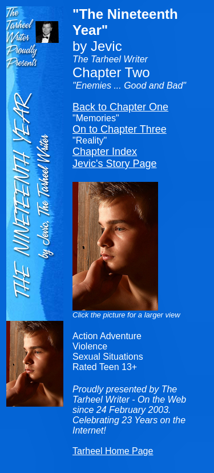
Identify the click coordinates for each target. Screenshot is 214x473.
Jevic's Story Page (114, 163)
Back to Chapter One (120, 107)
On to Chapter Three (119, 129)
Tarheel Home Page (112, 451)
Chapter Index (104, 151)
